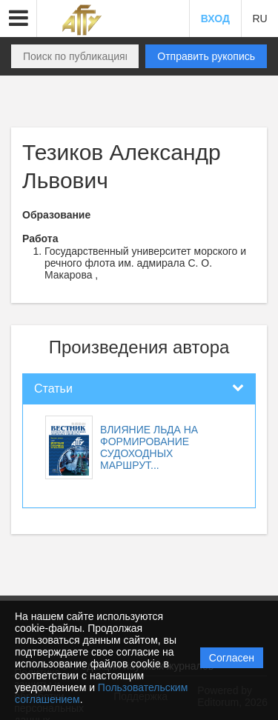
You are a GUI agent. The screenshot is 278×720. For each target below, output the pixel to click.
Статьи (53, 388)
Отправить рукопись (206, 56)
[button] (18, 18)
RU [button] (259, 18)
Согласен (231, 658)
